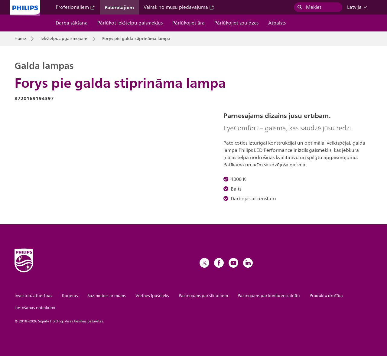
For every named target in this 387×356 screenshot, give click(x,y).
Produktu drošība (326, 295)
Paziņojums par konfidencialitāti (269, 295)
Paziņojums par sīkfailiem (203, 295)
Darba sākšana (72, 23)
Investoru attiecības (33, 295)
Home (20, 38)
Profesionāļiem (75, 7)
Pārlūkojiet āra (188, 23)
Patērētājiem (119, 7)
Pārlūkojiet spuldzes (236, 23)
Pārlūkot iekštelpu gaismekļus (130, 23)
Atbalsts (277, 23)
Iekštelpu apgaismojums (64, 38)
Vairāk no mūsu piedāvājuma (179, 7)
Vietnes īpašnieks (152, 295)
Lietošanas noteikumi (35, 307)
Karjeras (70, 295)
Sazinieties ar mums (107, 295)
